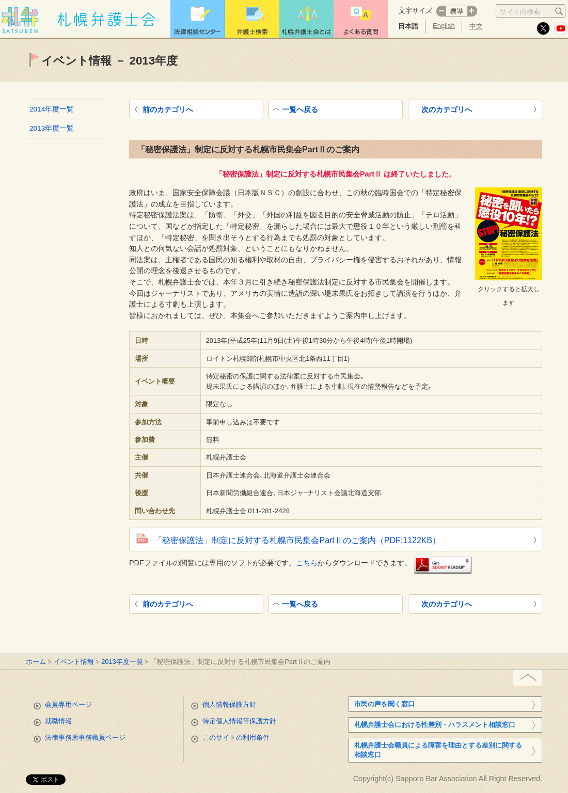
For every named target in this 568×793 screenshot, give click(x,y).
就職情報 (58, 721)
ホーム (36, 661)
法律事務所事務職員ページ (85, 737)
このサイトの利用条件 (236, 737)
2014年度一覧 (51, 109)
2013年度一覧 (51, 128)
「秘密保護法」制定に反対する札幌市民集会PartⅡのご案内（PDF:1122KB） (297, 540)
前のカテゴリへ (168, 109)
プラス (472, 11)
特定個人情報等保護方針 (239, 721)
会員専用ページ (68, 704)
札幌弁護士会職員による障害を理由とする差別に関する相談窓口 (438, 749)
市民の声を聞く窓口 (384, 704)
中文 (476, 26)
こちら (307, 563)
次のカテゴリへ (446, 109)
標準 (457, 11)
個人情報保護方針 (229, 704)
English (444, 25)
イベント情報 (74, 661)
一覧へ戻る (300, 109)
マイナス (441, 11)
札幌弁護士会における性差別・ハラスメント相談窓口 (434, 724)
